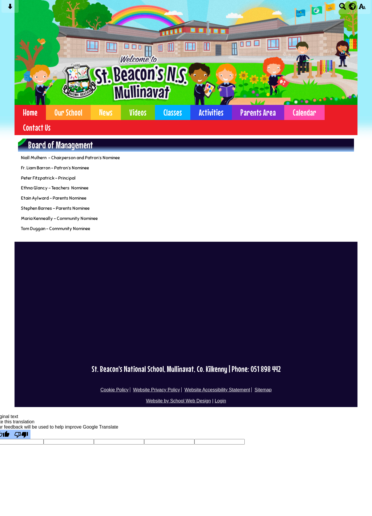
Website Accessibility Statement (217, 389)
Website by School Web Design (178, 400)
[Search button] (342, 8)
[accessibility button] (362, 8)
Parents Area (258, 112)
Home (30, 112)
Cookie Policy (114, 389)
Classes (172, 112)
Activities (211, 112)
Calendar (304, 112)
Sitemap (263, 389)
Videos (137, 112)
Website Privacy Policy (156, 389)
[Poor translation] (21, 434)
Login (220, 400)
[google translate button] (352, 6)
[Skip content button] (10, 8)
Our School (68, 112)
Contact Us (37, 127)
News (105, 112)
